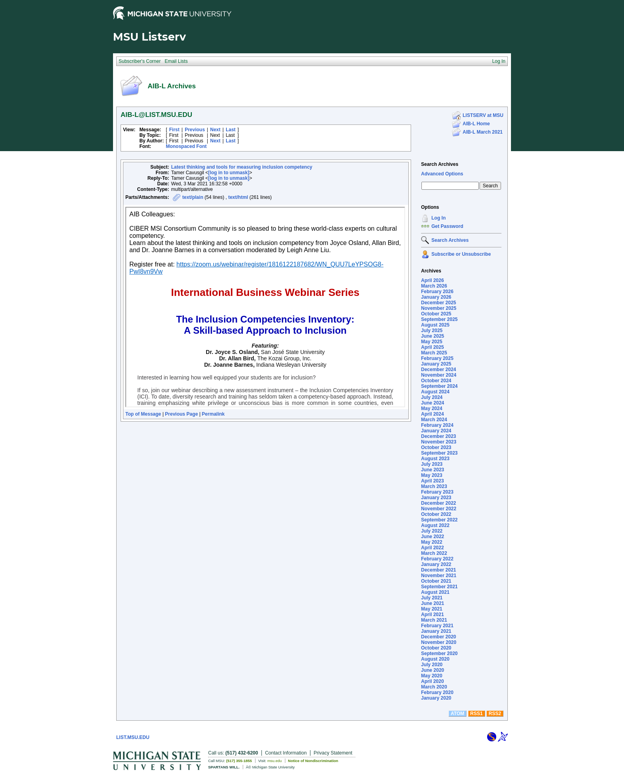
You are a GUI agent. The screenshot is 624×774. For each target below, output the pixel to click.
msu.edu (274, 760)
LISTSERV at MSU (483, 115)
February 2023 (437, 492)
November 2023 (438, 442)
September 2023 (439, 453)
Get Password (447, 226)
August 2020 (435, 659)
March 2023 (434, 486)
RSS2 (495, 713)
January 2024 (436, 431)
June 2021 (432, 603)
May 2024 (431, 408)
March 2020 (434, 687)
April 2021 (432, 614)
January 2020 (436, 698)
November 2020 (438, 642)
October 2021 (436, 581)
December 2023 (438, 436)
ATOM (457, 713)
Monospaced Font (186, 146)
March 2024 (434, 419)
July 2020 (432, 664)
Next (215, 129)
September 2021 (439, 586)
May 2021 (431, 609)
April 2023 (432, 481)
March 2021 (434, 620)
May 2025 (431, 341)
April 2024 (432, 414)
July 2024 (432, 397)
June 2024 (432, 403)
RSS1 (476, 713)
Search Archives (439, 164)
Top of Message (143, 414)
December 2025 (438, 302)
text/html (238, 197)
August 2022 (435, 525)
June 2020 (432, 670)
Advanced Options (442, 174)
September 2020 (439, 653)
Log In (438, 218)
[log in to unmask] (228, 172)
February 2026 (437, 291)
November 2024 (438, 375)
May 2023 (431, 475)
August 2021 (435, 592)
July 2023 (432, 464)
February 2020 (437, 692)
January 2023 (436, 497)
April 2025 (432, 347)
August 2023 (435, 458)
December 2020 (438, 637)
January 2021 (436, 631)
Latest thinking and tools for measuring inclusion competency (241, 167)
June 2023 (432, 470)
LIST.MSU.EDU (132, 737)
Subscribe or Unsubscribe (461, 254)
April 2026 (432, 280)
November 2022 (438, 508)
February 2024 (437, 425)
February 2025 (437, 358)
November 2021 (438, 575)
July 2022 (432, 531)
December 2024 (438, 369)
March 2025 (434, 353)
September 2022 (439, 520)
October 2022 (436, 514)
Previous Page (181, 414)
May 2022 (431, 542)
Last (231, 129)
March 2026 (434, 286)
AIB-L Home (476, 123)
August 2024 (435, 392)
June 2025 (432, 336)
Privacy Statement (333, 753)
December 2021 (438, 570)
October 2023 (436, 447)
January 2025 (436, 364)
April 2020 (432, 681)
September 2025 (439, 319)
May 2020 (431, 676)
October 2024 (436, 380)
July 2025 (432, 330)
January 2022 (436, 564)
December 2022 (438, 503)
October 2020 (436, 648)
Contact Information (286, 753)
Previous (195, 129)
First (174, 129)
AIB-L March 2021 (483, 132)
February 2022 (437, 559)
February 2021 (437, 625)
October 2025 (436, 314)
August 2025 (435, 325)
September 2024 (439, 386)
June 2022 (432, 536)
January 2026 (436, 297)
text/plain (192, 197)
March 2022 (434, 553)
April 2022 (432, 547)
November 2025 (438, 308)
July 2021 (432, 598)
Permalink (213, 414)
